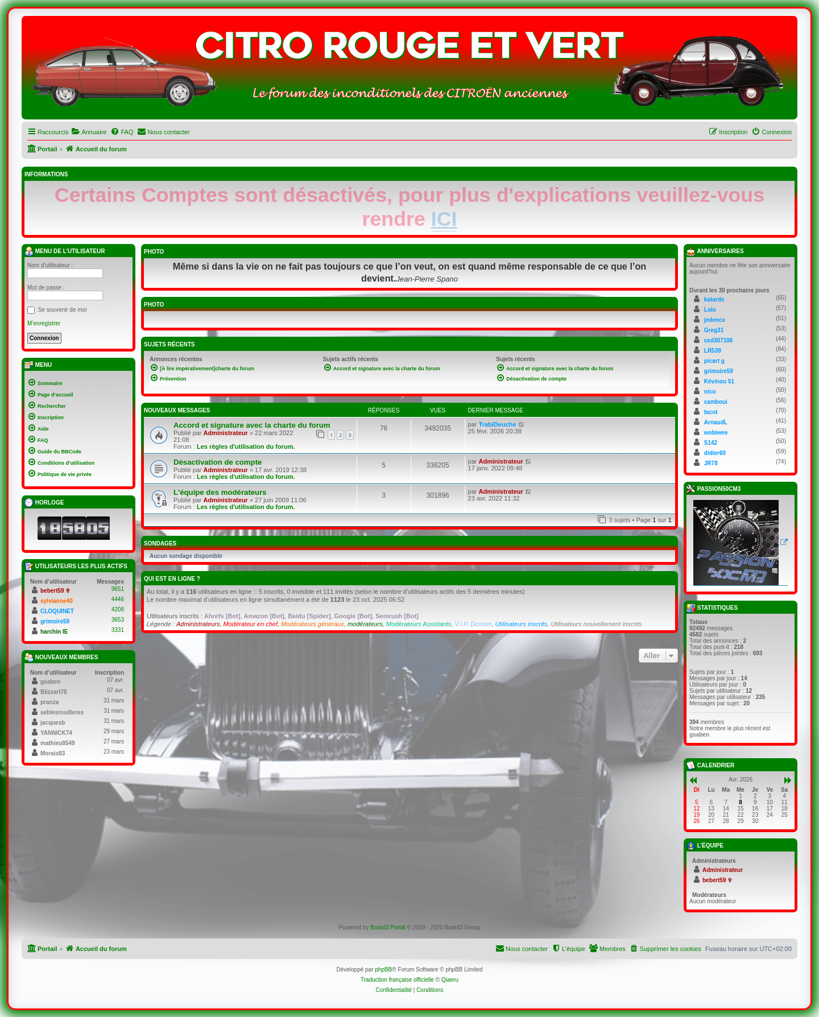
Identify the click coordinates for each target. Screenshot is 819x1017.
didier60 (715, 453)
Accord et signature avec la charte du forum (251, 425)
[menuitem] (88, 132)
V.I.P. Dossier (472, 624)
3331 (117, 630)
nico (710, 391)
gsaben (50, 682)
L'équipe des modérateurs (220, 492)
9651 (117, 589)
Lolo (710, 310)
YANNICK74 (56, 733)
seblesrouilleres (62, 712)
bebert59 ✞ (55, 591)
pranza (49, 702)
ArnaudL (715, 422)
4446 (117, 599)
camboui (715, 402)
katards (714, 299)
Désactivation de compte (217, 462)
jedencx (714, 320)
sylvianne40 (56, 601)
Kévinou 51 (719, 381)
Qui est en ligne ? (172, 579)
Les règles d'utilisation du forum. (246, 446)
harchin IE (54, 632)
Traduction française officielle (397, 980)
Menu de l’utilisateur (64, 251)
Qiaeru (449, 980)
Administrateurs (198, 624)
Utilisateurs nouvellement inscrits (596, 624)
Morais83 (52, 753)
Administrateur (226, 432)
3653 (117, 620)
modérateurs (365, 624)
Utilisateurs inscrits (521, 624)
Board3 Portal (387, 927)
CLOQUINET (57, 611)
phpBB (383, 969)
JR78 (711, 463)
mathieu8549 (57, 743)
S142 (710, 443)
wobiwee (716, 432)
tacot (711, 412)
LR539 (712, 351)
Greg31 (713, 330)
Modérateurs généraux (312, 624)
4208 (117, 609)
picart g (714, 361)
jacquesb (52, 723)
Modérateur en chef (251, 624)
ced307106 (718, 340)
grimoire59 (54, 621)
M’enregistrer (43, 323)
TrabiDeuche (497, 424)
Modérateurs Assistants (419, 624)
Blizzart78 (53, 692)
